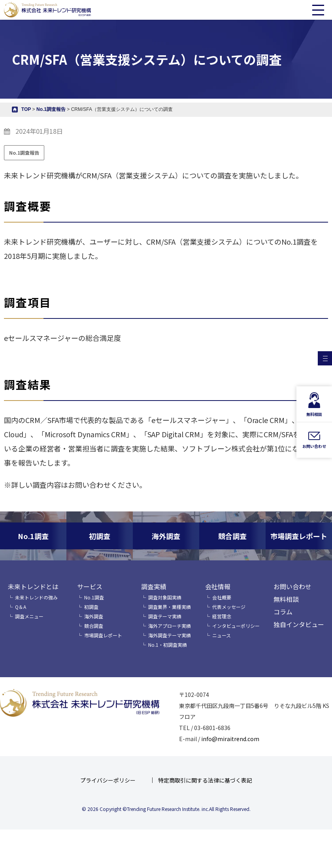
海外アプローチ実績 (169, 625)
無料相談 (286, 599)
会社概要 (221, 597)
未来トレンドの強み (36, 597)
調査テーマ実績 (164, 616)
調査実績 (153, 586)
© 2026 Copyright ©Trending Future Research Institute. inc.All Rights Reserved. (166, 808)
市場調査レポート (103, 635)
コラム (283, 611)
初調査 (91, 606)
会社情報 (217, 586)
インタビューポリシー (236, 625)
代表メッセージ (228, 606)
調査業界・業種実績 (169, 606)
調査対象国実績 (164, 597)
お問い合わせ (292, 586)
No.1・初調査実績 (167, 644)
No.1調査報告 (24, 152)
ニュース (221, 635)
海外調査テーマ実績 (169, 635)
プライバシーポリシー (108, 780)
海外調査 (93, 616)
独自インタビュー (299, 624)
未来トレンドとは (33, 586)
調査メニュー (29, 616)
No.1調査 (94, 597)
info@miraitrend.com (230, 739)
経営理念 (221, 616)
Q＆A (20, 606)
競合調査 (93, 625)
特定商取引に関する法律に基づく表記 (205, 780)
